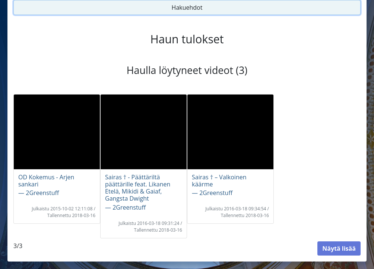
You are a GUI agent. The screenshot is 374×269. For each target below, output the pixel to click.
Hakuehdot (187, 7)
